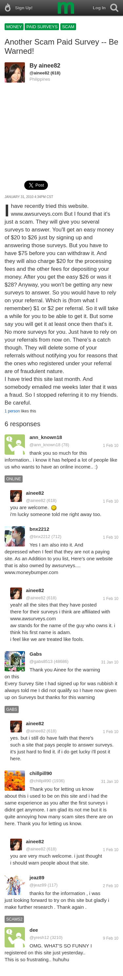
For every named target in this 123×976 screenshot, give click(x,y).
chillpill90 (41, 773)
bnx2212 (39, 529)
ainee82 (49, 65)
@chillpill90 (40, 780)
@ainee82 (39, 72)
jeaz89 (37, 877)
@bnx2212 (40, 536)
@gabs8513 (41, 661)
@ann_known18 (45, 444)
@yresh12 (39, 937)
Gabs (36, 654)
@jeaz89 (38, 885)
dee (34, 930)
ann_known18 (46, 437)
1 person (12, 411)
